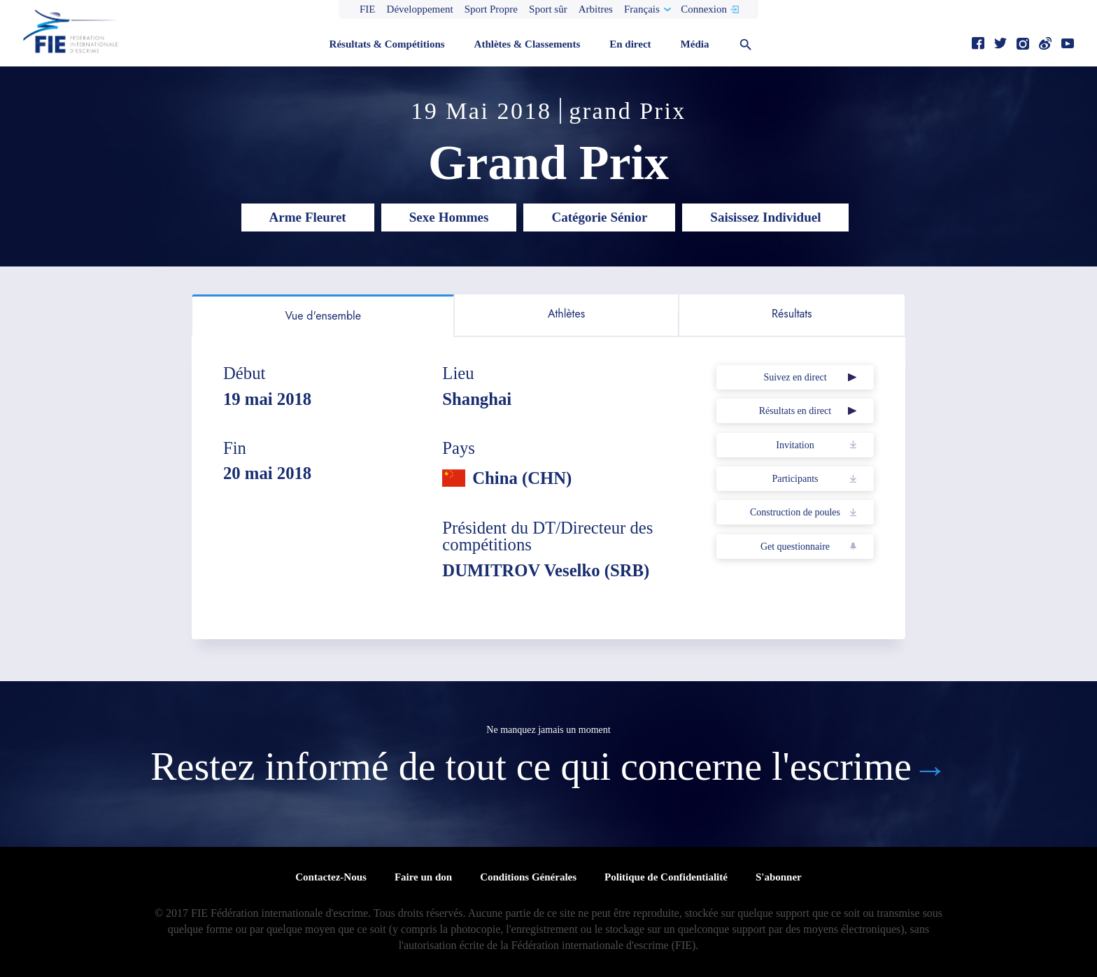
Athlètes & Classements (527, 44)
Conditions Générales (528, 877)
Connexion (704, 9)
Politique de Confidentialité (666, 877)
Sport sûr (548, 9)
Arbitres (596, 9)
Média (695, 44)
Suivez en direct (794, 377)
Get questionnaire (795, 546)
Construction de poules (795, 512)
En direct (630, 44)
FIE (368, 9)
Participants (795, 478)
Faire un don (423, 877)
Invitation (795, 445)
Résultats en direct (795, 411)
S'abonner (779, 877)
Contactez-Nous (331, 877)
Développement (420, 9)
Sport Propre (491, 9)
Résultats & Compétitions (387, 44)
